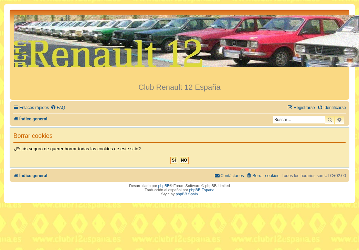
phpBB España (201, 190)
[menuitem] (58, 107)
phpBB (164, 186)
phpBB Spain (187, 194)
